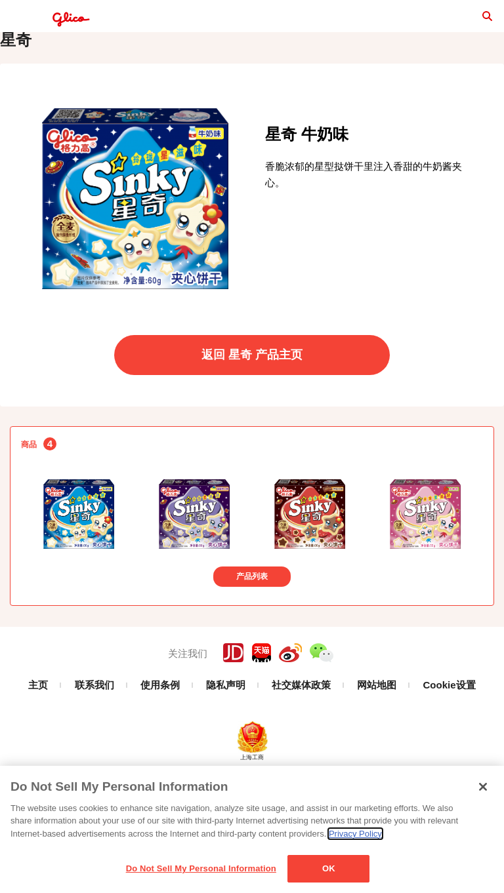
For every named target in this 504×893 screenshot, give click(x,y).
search (464, 23)
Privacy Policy (355, 834)
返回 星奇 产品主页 (252, 401)
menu (23, 23)
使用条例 (160, 730)
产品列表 (252, 622)
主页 (38, 730)
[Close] (483, 786)
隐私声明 (225, 730)
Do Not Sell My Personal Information (201, 869)
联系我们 (94, 730)
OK (328, 869)
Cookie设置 (449, 730)
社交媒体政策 (301, 730)
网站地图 (376, 730)
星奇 (16, 86)
